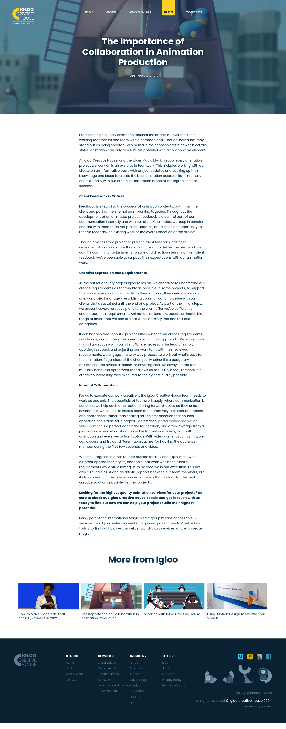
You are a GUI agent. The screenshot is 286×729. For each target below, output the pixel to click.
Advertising (138, 685)
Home (88, 14)
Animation (105, 685)
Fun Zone (168, 679)
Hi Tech (135, 668)
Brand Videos (107, 668)
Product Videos (109, 679)
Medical (135, 691)
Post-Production (109, 700)
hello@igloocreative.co (253, 699)
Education (137, 696)
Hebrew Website (173, 691)
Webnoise (266, 712)
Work (111, 14)
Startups (136, 674)
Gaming (136, 679)
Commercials (107, 674)
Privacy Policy (171, 685)
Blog (168, 14)
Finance (135, 702)
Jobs (165, 674)
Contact (193, 14)
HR (132, 708)
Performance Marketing (107, 692)
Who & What (140, 14)
